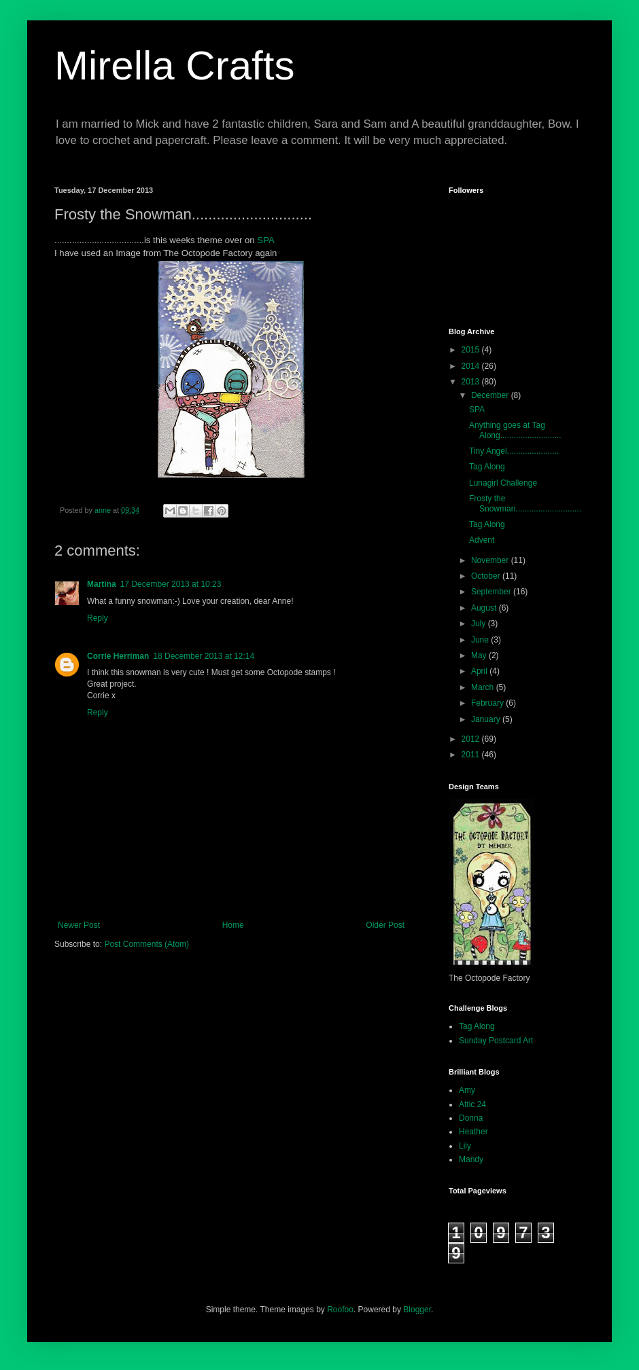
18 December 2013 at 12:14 (203, 656)
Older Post (385, 925)
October (486, 576)
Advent (481, 540)
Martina (101, 584)
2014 (472, 366)
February (488, 703)
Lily (465, 1146)
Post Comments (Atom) (146, 944)
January (486, 719)
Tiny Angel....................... (514, 451)
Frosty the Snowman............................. (525, 503)
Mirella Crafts (174, 65)
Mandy (471, 1159)
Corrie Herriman (118, 656)
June (481, 640)
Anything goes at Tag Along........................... (515, 429)
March (483, 687)
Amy (467, 1090)
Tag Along (487, 466)
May (480, 655)
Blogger (417, 1309)
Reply (97, 618)
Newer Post (79, 925)
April (480, 671)
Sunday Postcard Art (496, 1040)
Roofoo (340, 1309)
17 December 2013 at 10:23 (171, 584)
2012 (472, 739)
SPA (265, 240)
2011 (472, 754)
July (479, 623)
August (485, 608)
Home (233, 925)
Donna (471, 1118)
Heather (473, 1131)
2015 (472, 350)
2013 (472, 381)
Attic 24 (472, 1104)
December (491, 395)
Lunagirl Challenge (503, 483)
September (492, 591)
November (491, 560)
